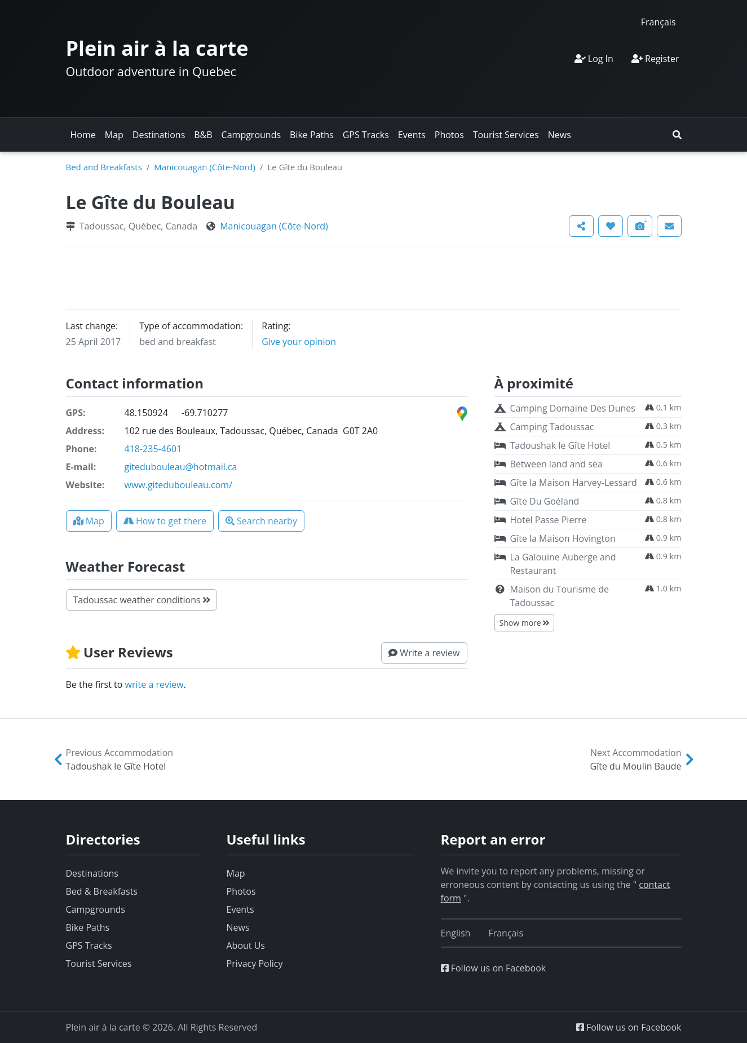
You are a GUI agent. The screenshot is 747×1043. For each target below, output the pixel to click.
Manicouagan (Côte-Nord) (204, 167)
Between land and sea (556, 464)
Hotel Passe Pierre (548, 520)
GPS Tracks (366, 135)
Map (114, 135)
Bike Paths (312, 135)
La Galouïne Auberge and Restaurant (563, 564)
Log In (593, 58)
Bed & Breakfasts (102, 891)
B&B (203, 135)
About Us (246, 945)
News (559, 135)
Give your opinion (299, 341)
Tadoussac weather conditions (141, 600)
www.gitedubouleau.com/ (179, 485)
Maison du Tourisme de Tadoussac (559, 596)
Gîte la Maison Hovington (563, 538)
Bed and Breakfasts (104, 167)
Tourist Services (506, 135)
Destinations (158, 135)
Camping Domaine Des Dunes (572, 408)
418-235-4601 (153, 449)
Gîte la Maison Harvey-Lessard (573, 482)
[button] (677, 135)
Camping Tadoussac (552, 427)
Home (83, 135)
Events (412, 135)
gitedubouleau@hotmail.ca (181, 467)
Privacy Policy (255, 963)
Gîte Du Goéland (545, 501)
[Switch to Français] (658, 22)
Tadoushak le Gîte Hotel (560, 445)
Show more (525, 622)
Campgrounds (251, 135)
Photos (449, 135)
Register (655, 58)
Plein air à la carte (157, 48)
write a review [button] (154, 684)
